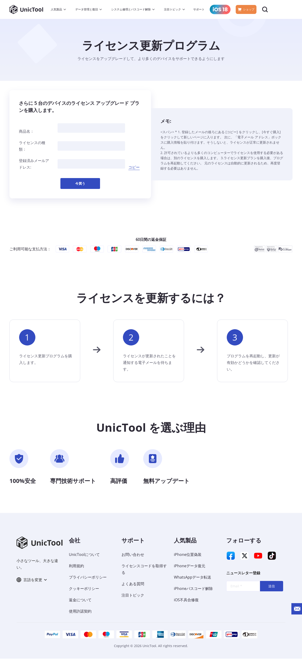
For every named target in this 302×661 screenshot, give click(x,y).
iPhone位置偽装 (187, 556)
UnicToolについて (84, 556)
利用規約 (76, 568)
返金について (80, 602)
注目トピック (172, 9)
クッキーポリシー (84, 590)
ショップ (246, 9)
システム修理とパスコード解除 (131, 9)
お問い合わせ (133, 556)
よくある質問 (133, 586)
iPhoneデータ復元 (189, 568)
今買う (80, 185)
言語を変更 (32, 582)
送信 (271, 591)
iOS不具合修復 (186, 602)
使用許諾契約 (80, 613)
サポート (199, 9)
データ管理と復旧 (86, 9)
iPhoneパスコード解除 (193, 590)
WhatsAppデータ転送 (192, 579)
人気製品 (56, 9)
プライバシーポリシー (88, 579)
